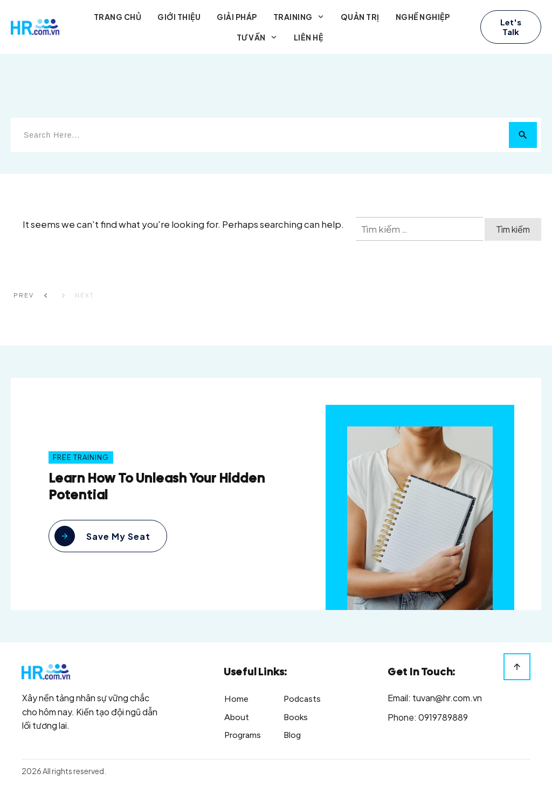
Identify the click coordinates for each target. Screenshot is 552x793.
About (236, 717)
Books (296, 717)
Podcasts (302, 699)
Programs (242, 735)
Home (236, 699)
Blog (292, 735)
